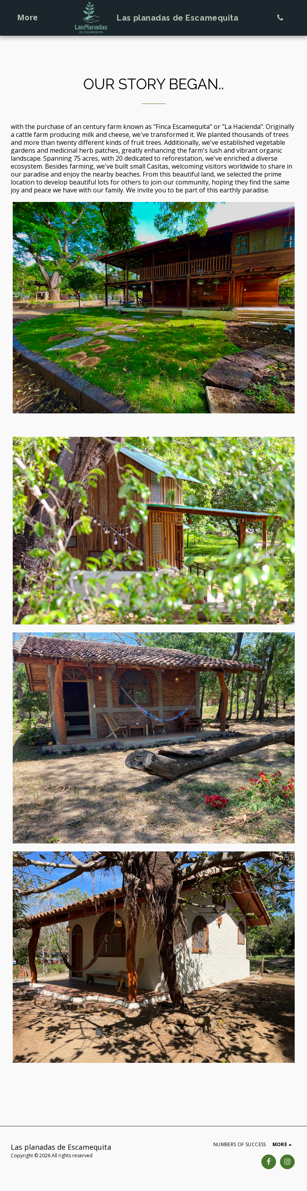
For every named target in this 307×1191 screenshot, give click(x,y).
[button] (280, 17)
